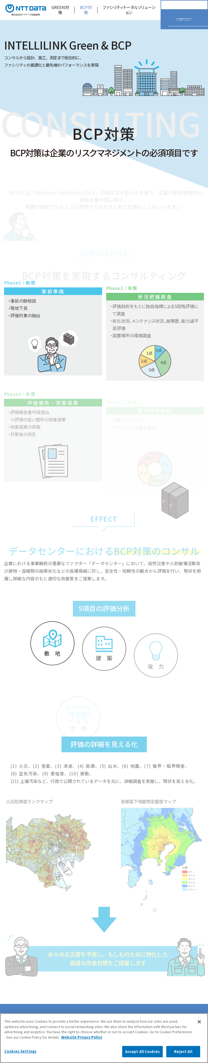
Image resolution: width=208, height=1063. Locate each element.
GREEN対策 (60, 9)
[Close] (199, 1022)
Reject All (183, 1051)
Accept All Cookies (142, 1051)
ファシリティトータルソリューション (129, 9)
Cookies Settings (20, 1051)
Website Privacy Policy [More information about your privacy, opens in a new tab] (81, 1037)
